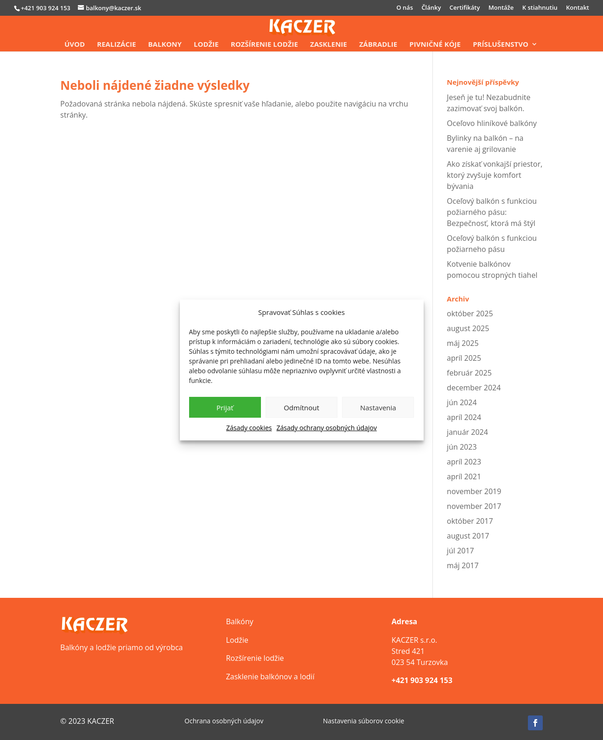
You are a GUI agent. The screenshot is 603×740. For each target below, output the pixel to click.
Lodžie (206, 45)
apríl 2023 (464, 462)
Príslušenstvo (500, 45)
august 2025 (468, 328)
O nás (404, 8)
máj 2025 (463, 343)
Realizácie (116, 45)
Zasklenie (328, 45)
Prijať (224, 407)
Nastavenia (378, 407)
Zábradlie (378, 45)
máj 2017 (463, 565)
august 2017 (468, 536)
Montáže (501, 8)
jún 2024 (461, 402)
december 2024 (474, 388)
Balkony (165, 45)
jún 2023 (461, 447)
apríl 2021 (464, 476)
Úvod (74, 45)
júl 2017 (460, 551)
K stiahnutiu (540, 8)
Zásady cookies (249, 427)
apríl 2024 (464, 417)
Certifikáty (465, 8)
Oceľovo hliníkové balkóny (492, 123)
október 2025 (470, 313)
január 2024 (467, 432)
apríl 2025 (464, 358)
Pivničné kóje (435, 45)
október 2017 (470, 521)
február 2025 (469, 373)
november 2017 (474, 506)
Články (431, 8)
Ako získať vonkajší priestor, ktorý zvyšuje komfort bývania (494, 175)
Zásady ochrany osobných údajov (327, 427)
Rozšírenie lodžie (264, 45)
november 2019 (474, 491)
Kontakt (577, 8)
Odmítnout (301, 407)
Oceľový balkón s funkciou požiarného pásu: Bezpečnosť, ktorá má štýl (492, 212)
